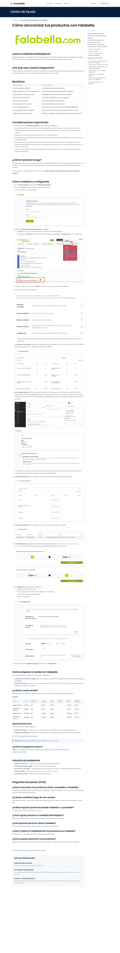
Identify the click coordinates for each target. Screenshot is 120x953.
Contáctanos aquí (26, 850)
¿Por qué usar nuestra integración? (96, 35)
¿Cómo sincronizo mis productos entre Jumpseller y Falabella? (98, 61)
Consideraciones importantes (95, 40)
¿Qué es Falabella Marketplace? (95, 33)
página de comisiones (67, 693)
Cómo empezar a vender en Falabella (97, 46)
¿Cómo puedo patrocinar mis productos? (95, 82)
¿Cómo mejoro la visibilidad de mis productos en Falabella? (97, 78)
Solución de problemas (93, 55)
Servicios (50, 5)
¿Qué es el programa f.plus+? (95, 53)
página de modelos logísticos (29, 736)
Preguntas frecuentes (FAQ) (94, 58)
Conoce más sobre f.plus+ (19, 752)
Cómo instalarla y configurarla (95, 44)
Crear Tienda (104, 3)
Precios (66, 3)
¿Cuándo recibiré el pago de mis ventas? (98, 64)
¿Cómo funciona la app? (93, 42)
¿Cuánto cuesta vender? (94, 49)
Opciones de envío (93, 51)
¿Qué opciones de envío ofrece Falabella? (96, 75)
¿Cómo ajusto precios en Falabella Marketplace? (97, 71)
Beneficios (90, 38)
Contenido (58, 5)
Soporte (15, 20)
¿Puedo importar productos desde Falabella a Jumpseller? (96, 67)
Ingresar (93, 3)
